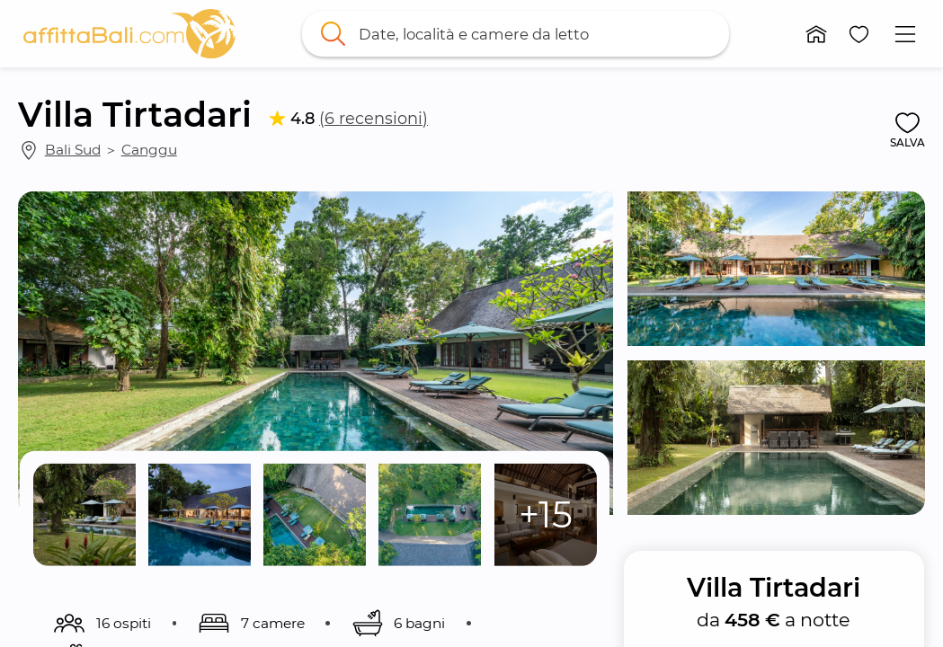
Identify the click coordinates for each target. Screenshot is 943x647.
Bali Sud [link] (73, 149)
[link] (129, 33)
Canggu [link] (149, 149)
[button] (816, 34)
